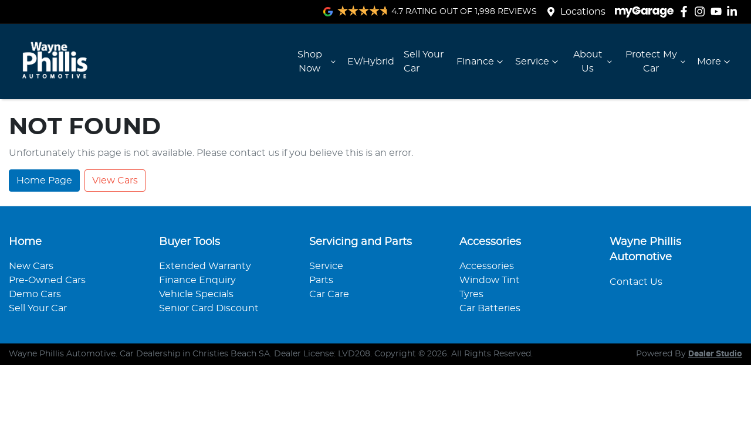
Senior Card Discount (209, 308)
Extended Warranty (205, 266)
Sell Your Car (424, 61)
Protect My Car (656, 61)
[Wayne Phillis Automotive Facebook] (686, 11)
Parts (321, 280)
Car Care (329, 294)
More (715, 61)
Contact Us (636, 282)
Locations (582, 11)
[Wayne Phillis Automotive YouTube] (718, 11)
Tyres (471, 294)
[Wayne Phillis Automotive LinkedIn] (734, 11)
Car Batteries (489, 308)
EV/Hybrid (370, 61)
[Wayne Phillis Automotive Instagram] (702, 11)
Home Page (44, 180)
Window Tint (489, 280)
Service (538, 61)
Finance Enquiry (197, 280)
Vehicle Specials (196, 294)
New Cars (31, 266)
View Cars (115, 180)
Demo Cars (35, 294)
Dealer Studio (715, 354)
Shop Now (317, 61)
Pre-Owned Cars (47, 280)
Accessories (486, 266)
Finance (481, 61)
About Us (593, 61)
